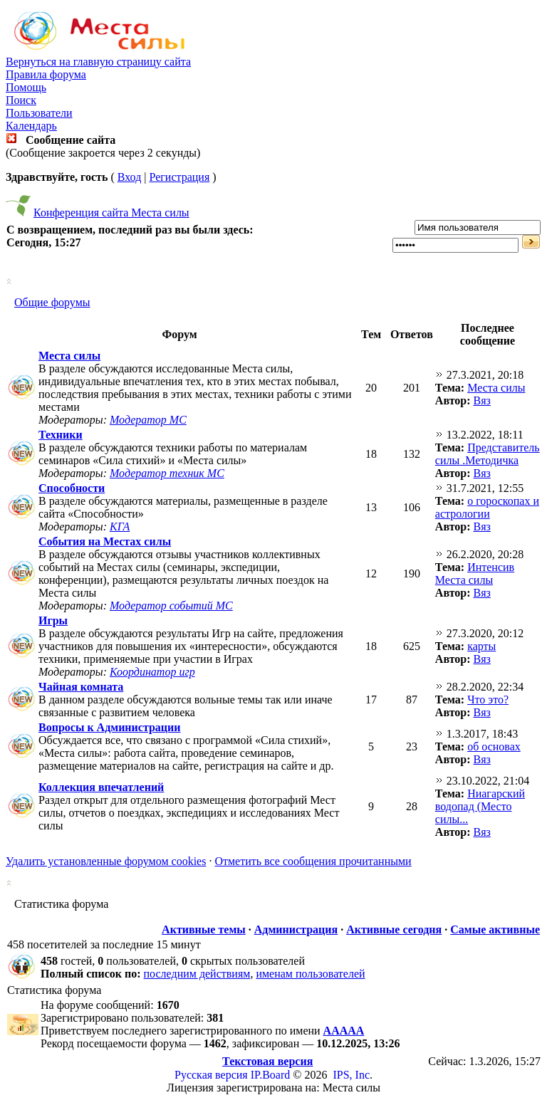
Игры (53, 620)
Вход (130, 177)
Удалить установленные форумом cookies (106, 861)
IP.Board (271, 1075)
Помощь (26, 87)
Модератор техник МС (167, 473)
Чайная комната (80, 687)
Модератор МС (148, 420)
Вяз (482, 400)
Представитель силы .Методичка (487, 453)
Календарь (31, 126)
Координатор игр (152, 672)
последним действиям (197, 974)
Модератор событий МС (171, 605)
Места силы (69, 356)
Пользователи (39, 113)
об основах (494, 746)
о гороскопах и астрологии (487, 507)
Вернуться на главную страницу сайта (98, 62)
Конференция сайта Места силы (111, 212)
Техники (60, 435)
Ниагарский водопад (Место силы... (480, 806)
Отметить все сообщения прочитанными (312, 861)
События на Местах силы (104, 541)
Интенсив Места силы (474, 573)
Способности (71, 488)
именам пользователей (310, 974)
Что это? (488, 699)
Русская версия (211, 1075)
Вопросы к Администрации (109, 727)
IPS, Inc (351, 1075)
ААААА (344, 1031)
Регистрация (179, 177)
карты (481, 646)
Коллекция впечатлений (101, 787)
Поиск (21, 100)
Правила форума (46, 74)
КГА (120, 526)
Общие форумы (52, 302)
